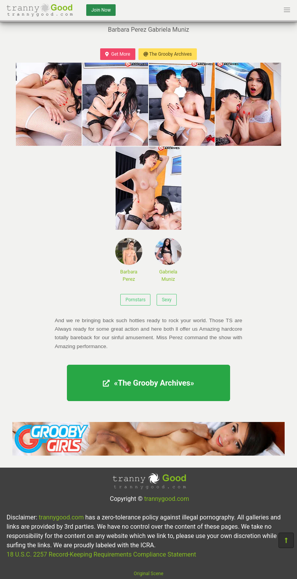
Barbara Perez (128, 260)
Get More (117, 54)
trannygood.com (166, 498)
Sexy (166, 299)
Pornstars (135, 299)
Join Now (101, 10)
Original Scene (149, 573)
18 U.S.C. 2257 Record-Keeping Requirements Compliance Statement (101, 554)
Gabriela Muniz (168, 260)
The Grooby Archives (167, 54)
